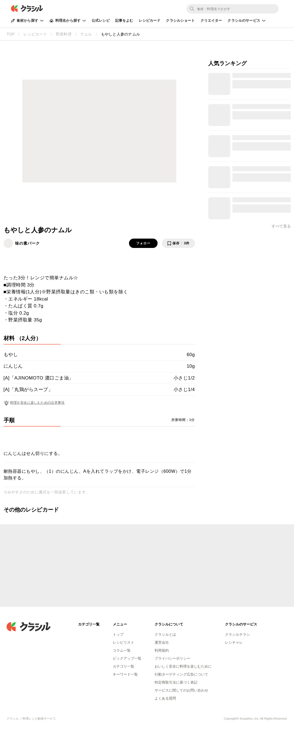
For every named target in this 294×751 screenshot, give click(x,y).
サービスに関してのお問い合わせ (181, 690)
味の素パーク (27, 243)
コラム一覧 (122, 650)
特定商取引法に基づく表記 (176, 682)
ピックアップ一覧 (127, 658)
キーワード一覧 (125, 674)
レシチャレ (234, 642)
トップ (118, 634)
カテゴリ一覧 (123, 666)
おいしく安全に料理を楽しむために (183, 666)
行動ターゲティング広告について (181, 674)
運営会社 (162, 642)
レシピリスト (123, 642)
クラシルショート (180, 20)
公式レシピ (101, 20)
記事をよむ (124, 20)
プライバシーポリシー (172, 658)
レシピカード (149, 20)
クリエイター (211, 20)
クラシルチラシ (237, 634)
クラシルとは (165, 634)
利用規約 (162, 650)
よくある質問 (165, 698)
